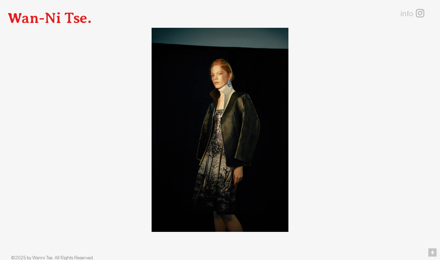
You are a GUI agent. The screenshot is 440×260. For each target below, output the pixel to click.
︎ (420, 14)
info (406, 14)
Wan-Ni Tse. (50, 18)
